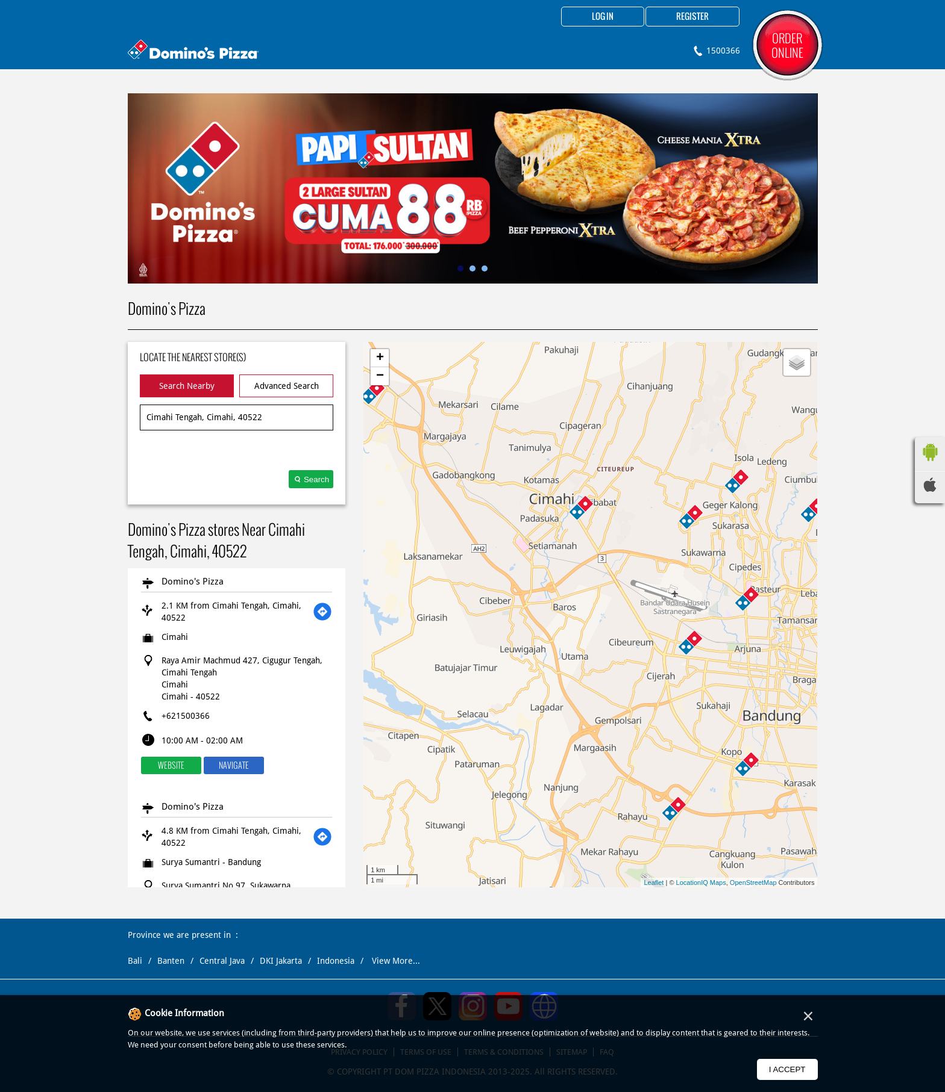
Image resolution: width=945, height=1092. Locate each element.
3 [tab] (485, 268)
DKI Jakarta (281, 961)
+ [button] (380, 358)
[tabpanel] (473, 188)
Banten (170, 961)
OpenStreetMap (753, 882)
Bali (135, 961)
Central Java (222, 961)
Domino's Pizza (193, 581)
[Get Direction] (322, 611)
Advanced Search (286, 386)
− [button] (380, 376)
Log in (603, 17)
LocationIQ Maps (701, 882)
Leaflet (654, 882)
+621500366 (186, 716)
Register (692, 17)
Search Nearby (187, 386)
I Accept (787, 1069)
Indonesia (335, 961)
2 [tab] (472, 268)
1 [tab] (460, 268)
